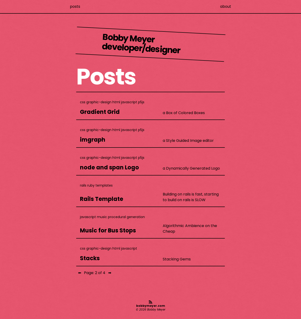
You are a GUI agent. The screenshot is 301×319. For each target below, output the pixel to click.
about (225, 6)
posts (75, 6)
